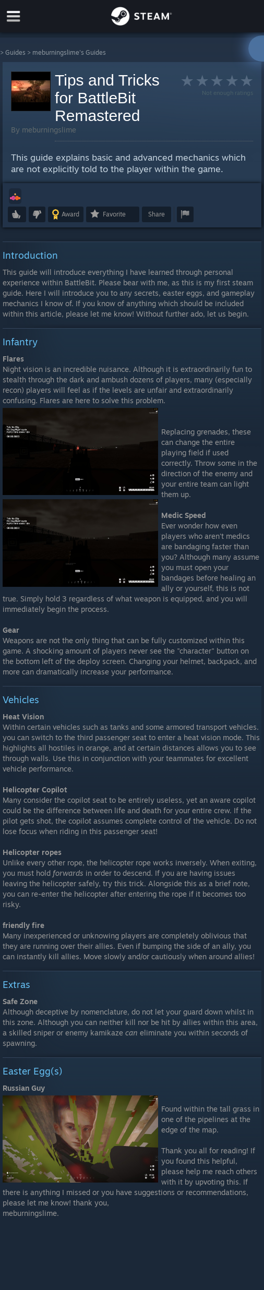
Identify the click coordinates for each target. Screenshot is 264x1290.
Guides (15, 52)
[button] (15, 196)
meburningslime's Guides (69, 52)
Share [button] (156, 214)
